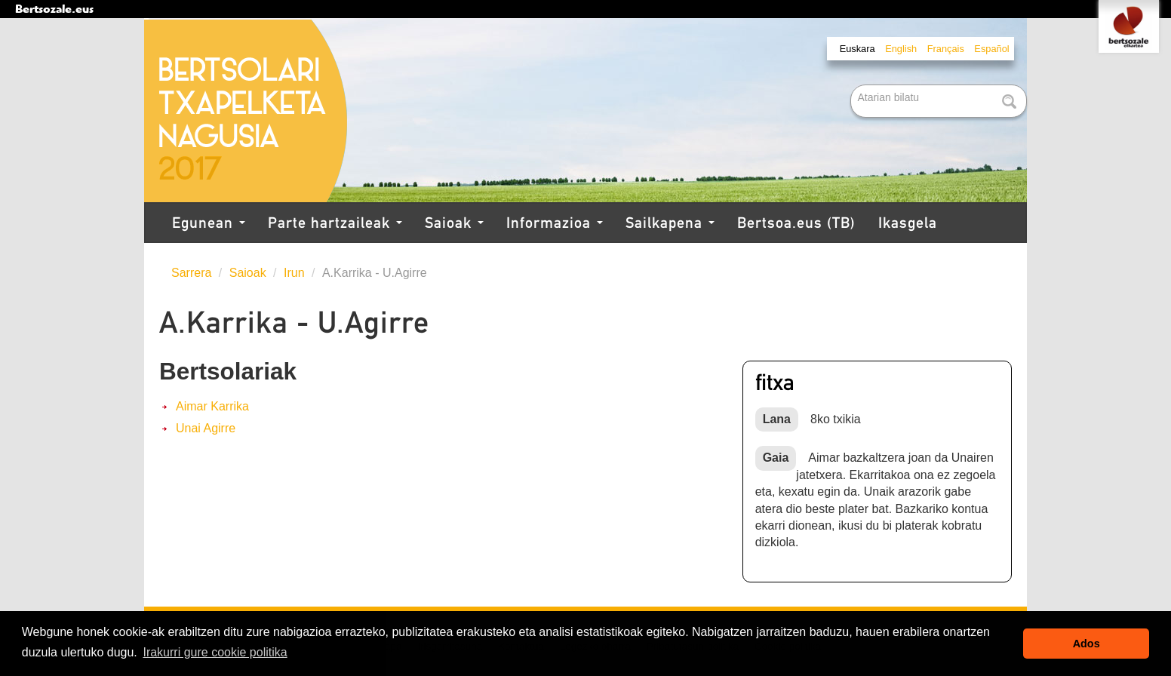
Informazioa (554, 223)
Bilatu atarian (852, 85)
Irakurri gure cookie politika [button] (215, 652)
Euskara (857, 48)
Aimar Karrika (212, 406)
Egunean (208, 223)
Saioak (454, 223)
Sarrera (191, 272)
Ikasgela (907, 223)
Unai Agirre (205, 428)
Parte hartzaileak (335, 223)
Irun (294, 272)
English (901, 48)
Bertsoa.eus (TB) (796, 223)
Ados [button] (1086, 644)
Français (945, 48)
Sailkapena (670, 223)
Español (991, 48)
